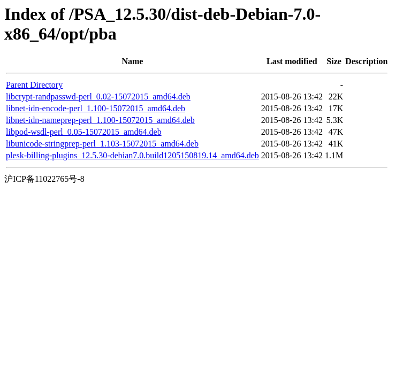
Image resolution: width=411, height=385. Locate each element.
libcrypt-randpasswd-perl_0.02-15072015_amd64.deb (98, 96)
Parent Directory (34, 84)
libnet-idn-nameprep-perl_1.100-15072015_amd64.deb (100, 120)
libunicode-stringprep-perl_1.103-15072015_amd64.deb (102, 143)
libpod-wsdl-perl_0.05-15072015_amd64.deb (84, 131)
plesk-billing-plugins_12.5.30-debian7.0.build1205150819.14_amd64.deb (132, 155)
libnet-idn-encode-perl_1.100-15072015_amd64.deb (95, 108)
